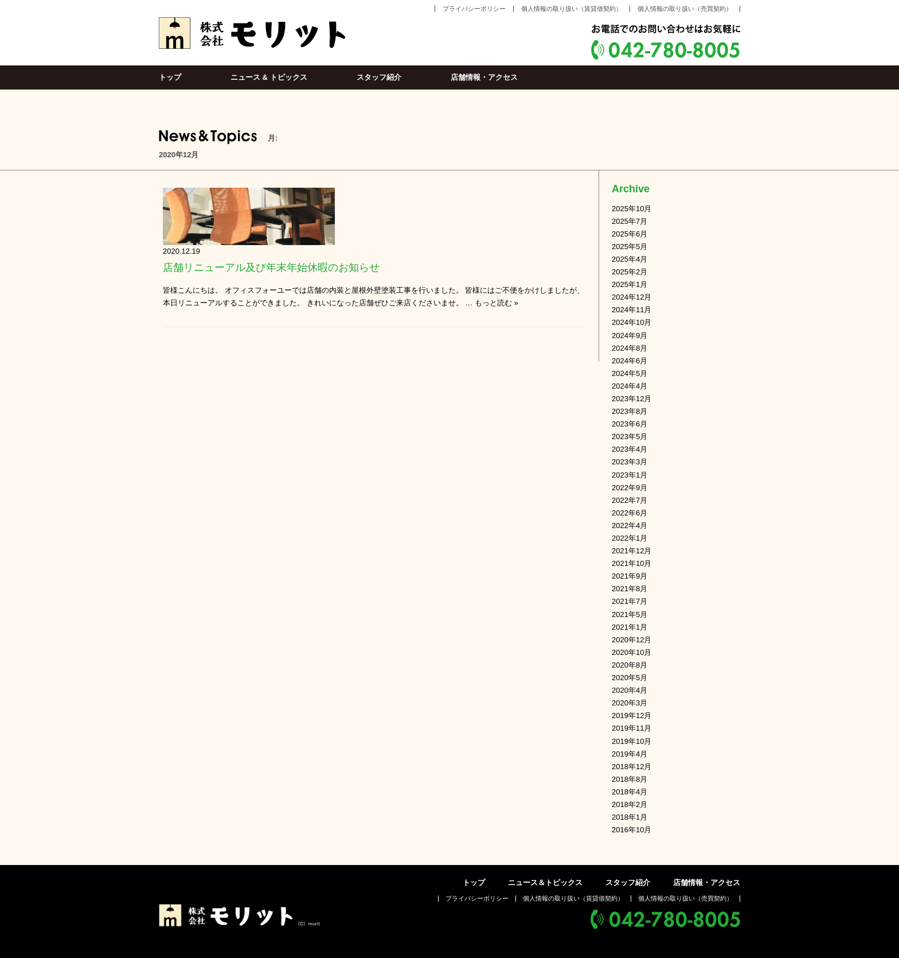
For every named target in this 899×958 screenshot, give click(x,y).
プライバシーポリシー (474, 8)
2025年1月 (629, 284)
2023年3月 (629, 461)
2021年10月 (631, 563)
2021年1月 (629, 627)
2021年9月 (629, 576)
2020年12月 (631, 639)
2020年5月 (629, 677)
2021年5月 (629, 614)
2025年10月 (631, 208)
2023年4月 (629, 449)
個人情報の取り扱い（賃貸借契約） (571, 8)
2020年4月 (629, 690)
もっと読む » (496, 302)
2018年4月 (629, 792)
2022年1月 (629, 538)
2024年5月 (629, 373)
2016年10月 (631, 829)
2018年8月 (629, 779)
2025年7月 (629, 221)
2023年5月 (629, 436)
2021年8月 (629, 588)
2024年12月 (631, 297)
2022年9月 (629, 487)
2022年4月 (629, 525)
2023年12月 (631, 398)
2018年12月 (631, 766)
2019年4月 (629, 754)
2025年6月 (629, 234)
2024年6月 (629, 360)
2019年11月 (631, 728)
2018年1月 (629, 817)
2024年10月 (631, 322)
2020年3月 (629, 703)
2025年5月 (629, 246)
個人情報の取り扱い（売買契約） (685, 8)
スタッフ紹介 (379, 77)
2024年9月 (629, 335)
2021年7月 (629, 601)
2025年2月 (629, 271)
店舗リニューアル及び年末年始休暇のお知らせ (271, 267)
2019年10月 (631, 741)
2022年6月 (629, 513)
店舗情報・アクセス (484, 77)
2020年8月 (629, 665)
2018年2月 (629, 804)
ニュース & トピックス (268, 77)
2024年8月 (629, 348)
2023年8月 (629, 411)
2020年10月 (631, 652)
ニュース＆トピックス (545, 882)
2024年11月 (631, 309)
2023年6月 (629, 424)
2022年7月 (629, 500)
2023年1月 (629, 475)
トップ (170, 77)
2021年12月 (631, 550)
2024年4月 (629, 386)
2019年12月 (631, 715)
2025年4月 (629, 259)
